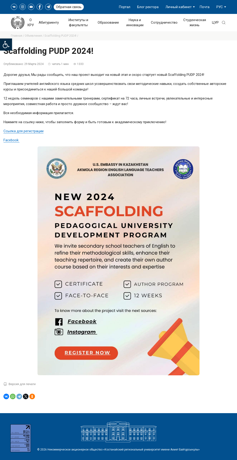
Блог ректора (148, 7)
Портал (124, 7)
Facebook (11, 140)
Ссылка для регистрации (23, 131)
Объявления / (34, 35)
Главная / (18, 35)
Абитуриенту (49, 22)
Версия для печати (22, 384)
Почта (204, 7)
